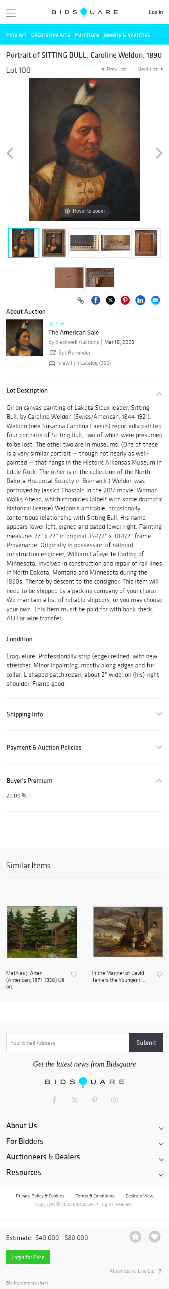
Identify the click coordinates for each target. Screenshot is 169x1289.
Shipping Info (25, 714)
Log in (156, 12)
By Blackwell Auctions (73, 342)
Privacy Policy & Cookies (40, 1196)
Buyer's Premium (29, 780)
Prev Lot (112, 69)
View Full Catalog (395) (79, 362)
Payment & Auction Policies (44, 747)
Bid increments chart (27, 1283)
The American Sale (73, 332)
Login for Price (28, 1257)
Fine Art (16, 34)
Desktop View (139, 1196)
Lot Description (27, 390)
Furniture (87, 34)
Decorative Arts (50, 34)
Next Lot (150, 69)
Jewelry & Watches (127, 34)
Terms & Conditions (95, 1196)
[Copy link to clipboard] (81, 301)
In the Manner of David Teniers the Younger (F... (119, 977)
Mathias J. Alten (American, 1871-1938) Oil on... (35, 980)
